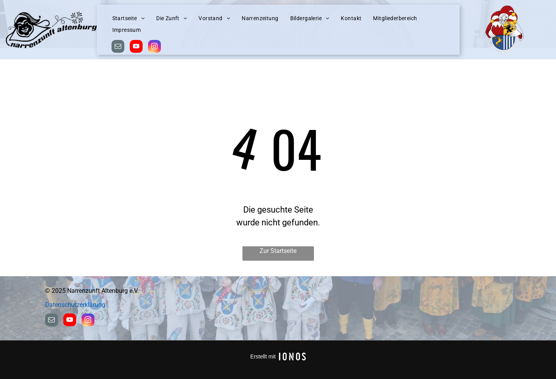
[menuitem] (128, 18)
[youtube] (136, 47)
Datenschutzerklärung (75, 304)
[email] (118, 47)
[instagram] (154, 47)
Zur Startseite (278, 250)
